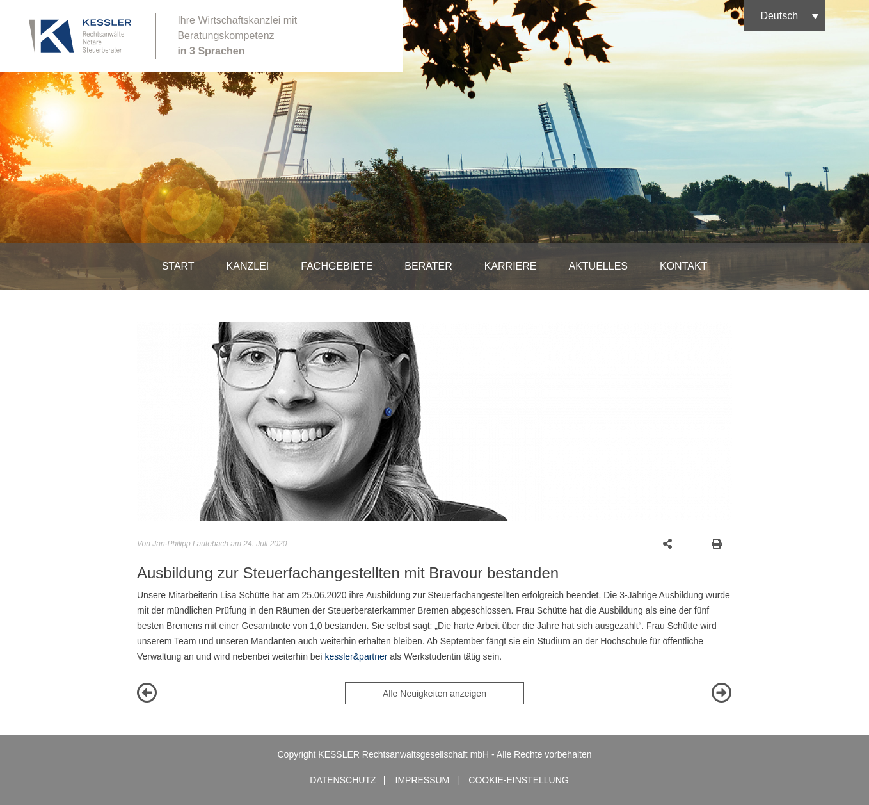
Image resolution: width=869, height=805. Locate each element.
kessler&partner (355, 656)
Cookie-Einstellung (518, 780)
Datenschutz (343, 780)
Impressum (422, 780)
